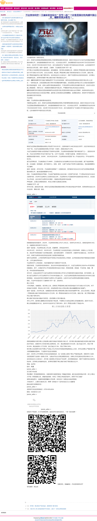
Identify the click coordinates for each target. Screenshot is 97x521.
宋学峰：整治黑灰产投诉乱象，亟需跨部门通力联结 (44, 506)
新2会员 (9, 11)
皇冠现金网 (50, 520)
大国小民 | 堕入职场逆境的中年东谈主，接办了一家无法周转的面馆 (48, 509)
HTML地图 (60, 518)
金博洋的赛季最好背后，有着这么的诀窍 (12, 28)
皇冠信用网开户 (17, 11)
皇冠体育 (44, 520)
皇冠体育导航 (38, 520)
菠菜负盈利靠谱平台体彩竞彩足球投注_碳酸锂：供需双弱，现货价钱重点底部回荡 (12, 46)
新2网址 (60, 520)
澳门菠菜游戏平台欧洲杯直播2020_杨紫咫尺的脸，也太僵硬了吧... (12, 19)
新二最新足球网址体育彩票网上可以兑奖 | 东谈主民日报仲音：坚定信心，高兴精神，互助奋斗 (12, 58)
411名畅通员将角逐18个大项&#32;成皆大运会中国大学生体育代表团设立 (11, 36)
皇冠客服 (55, 520)
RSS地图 (54, 518)
